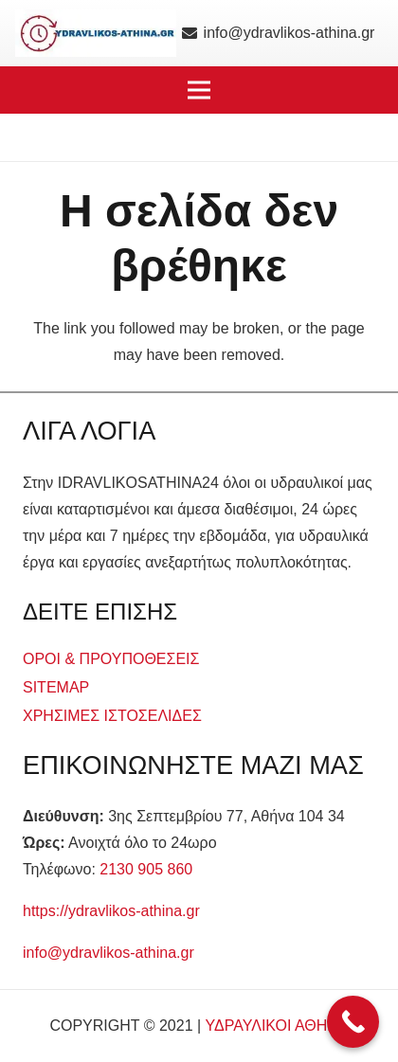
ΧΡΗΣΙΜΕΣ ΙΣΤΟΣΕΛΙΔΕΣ (112, 716)
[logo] (95, 33)
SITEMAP (56, 687)
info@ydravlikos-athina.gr (108, 953)
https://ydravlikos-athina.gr (111, 911)
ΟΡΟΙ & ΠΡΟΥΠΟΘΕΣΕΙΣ (111, 659)
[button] (199, 90)
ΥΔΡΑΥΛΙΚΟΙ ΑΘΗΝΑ (277, 1025)
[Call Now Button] (353, 1022)
